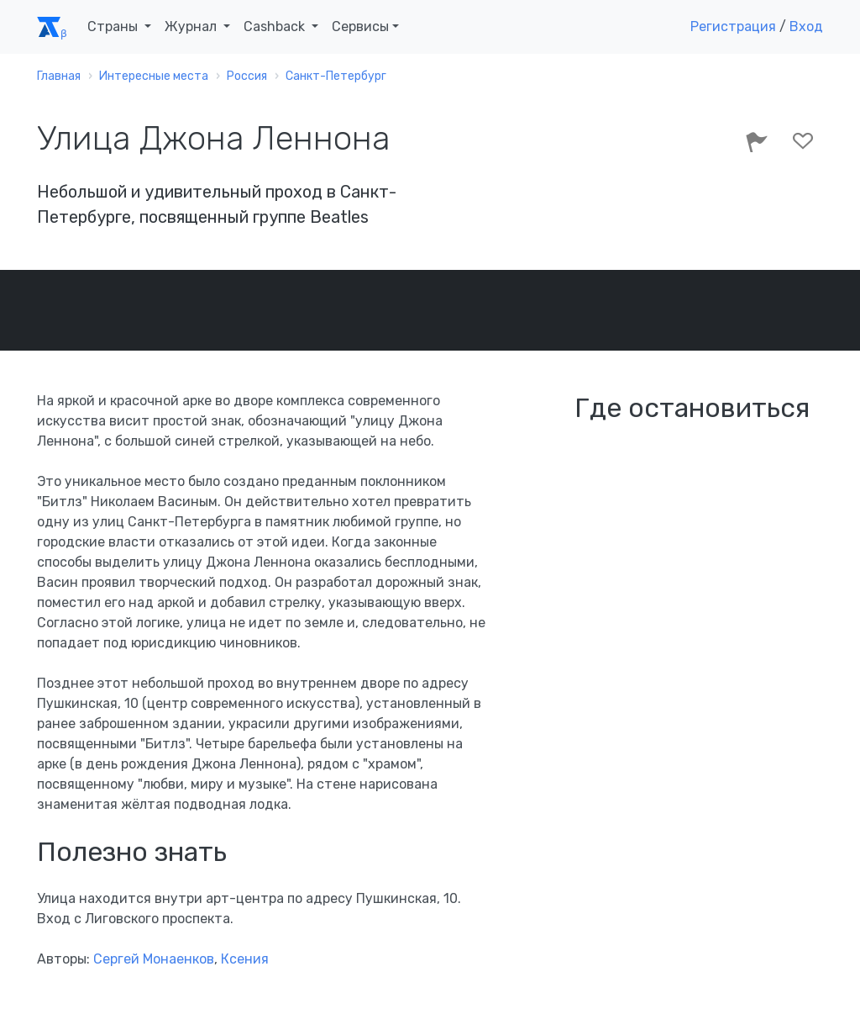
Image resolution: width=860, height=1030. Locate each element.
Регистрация (733, 26)
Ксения (245, 959)
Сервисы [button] (360, 26)
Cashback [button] (276, 26)
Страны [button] (114, 26)
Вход (806, 26)
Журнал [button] (192, 26)
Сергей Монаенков (153, 959)
